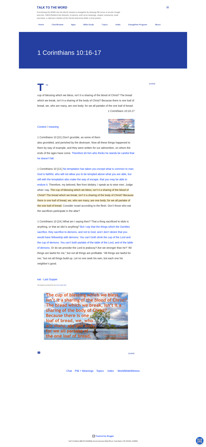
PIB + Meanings (84, 370)
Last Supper (50, 279)
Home (39, 24)
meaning (54, 126)
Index (116, 24)
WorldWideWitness (128, 370)
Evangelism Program (136, 24)
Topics (103, 24)
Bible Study (87, 24)
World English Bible (61, 285)
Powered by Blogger (103, 436)
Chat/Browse (56, 24)
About (156, 24)
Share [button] (152, 84)
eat (39, 279)
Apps (71, 24)
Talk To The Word (52, 7)
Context (41, 126)
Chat (69, 370)
